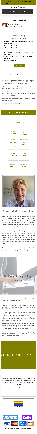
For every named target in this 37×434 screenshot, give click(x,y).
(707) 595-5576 (27, 1)
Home (10, 11)
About (14, 11)
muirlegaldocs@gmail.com (13, 3)
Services (19, 11)
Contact (24, 11)
